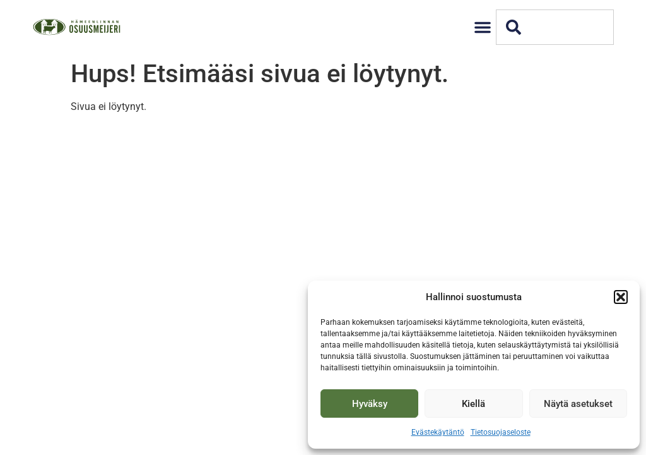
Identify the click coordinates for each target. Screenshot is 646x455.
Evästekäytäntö (437, 432)
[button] (620, 297)
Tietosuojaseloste (501, 432)
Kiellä (473, 404)
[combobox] (555, 27)
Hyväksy (369, 404)
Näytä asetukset (578, 404)
